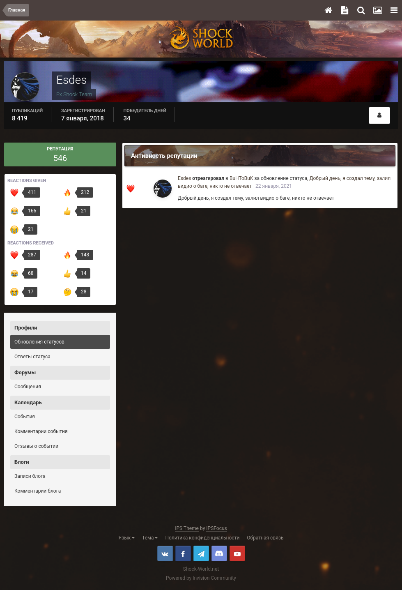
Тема (150, 538)
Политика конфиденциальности (202, 538)
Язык (127, 538)
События (24, 416)
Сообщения (27, 386)
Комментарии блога (37, 491)
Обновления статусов (39, 342)
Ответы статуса (32, 357)
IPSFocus (216, 528)
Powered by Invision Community (201, 578)
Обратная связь (265, 538)
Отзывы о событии (36, 446)
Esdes (184, 178)
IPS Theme (187, 528)
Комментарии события (41, 431)
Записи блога (30, 476)
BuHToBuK (241, 178)
